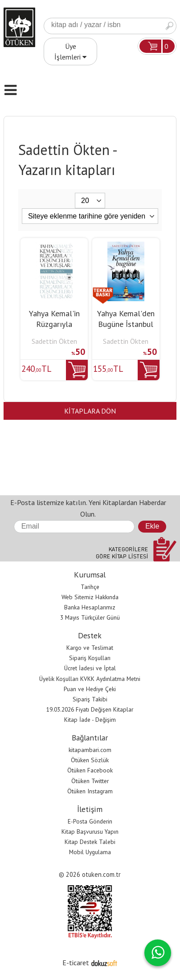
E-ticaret (75, 962)
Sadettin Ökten (54, 341)
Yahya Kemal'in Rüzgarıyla (54, 318)
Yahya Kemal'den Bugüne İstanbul (126, 318)
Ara (169, 26)
